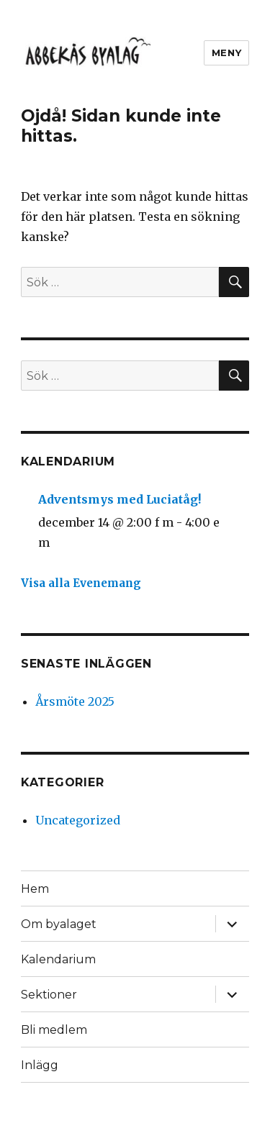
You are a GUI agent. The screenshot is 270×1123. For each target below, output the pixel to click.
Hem (35, 889)
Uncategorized (77, 820)
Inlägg (39, 1065)
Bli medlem (54, 1030)
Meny (226, 52)
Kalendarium (58, 959)
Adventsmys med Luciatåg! (119, 499)
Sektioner (49, 994)
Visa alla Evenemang (81, 583)
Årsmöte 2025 (74, 701)
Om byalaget (58, 924)
